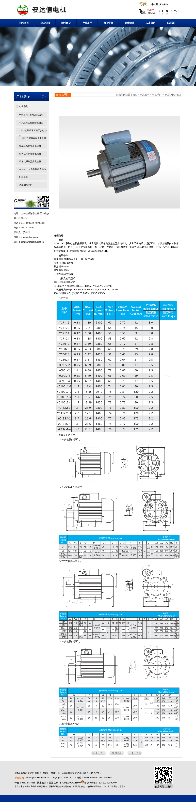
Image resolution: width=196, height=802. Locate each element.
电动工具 (23, 177)
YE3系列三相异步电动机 (31, 115)
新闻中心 (108, 23)
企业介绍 (45, 23)
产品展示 (87, 23)
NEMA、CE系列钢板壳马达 (32, 169)
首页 (135, 94)
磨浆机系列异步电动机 (30, 161)
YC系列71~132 (173, 94)
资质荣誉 (129, 23)
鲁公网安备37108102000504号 (100, 782)
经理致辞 (66, 23)
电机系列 (23, 106)
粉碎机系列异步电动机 (30, 153)
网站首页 (24, 23)
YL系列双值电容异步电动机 (32, 138)
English (164, 4)
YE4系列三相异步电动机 (31, 122)
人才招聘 (150, 23)
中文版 (154, 4)
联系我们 (171, 23)
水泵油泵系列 (25, 184)
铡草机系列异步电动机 (30, 146)
